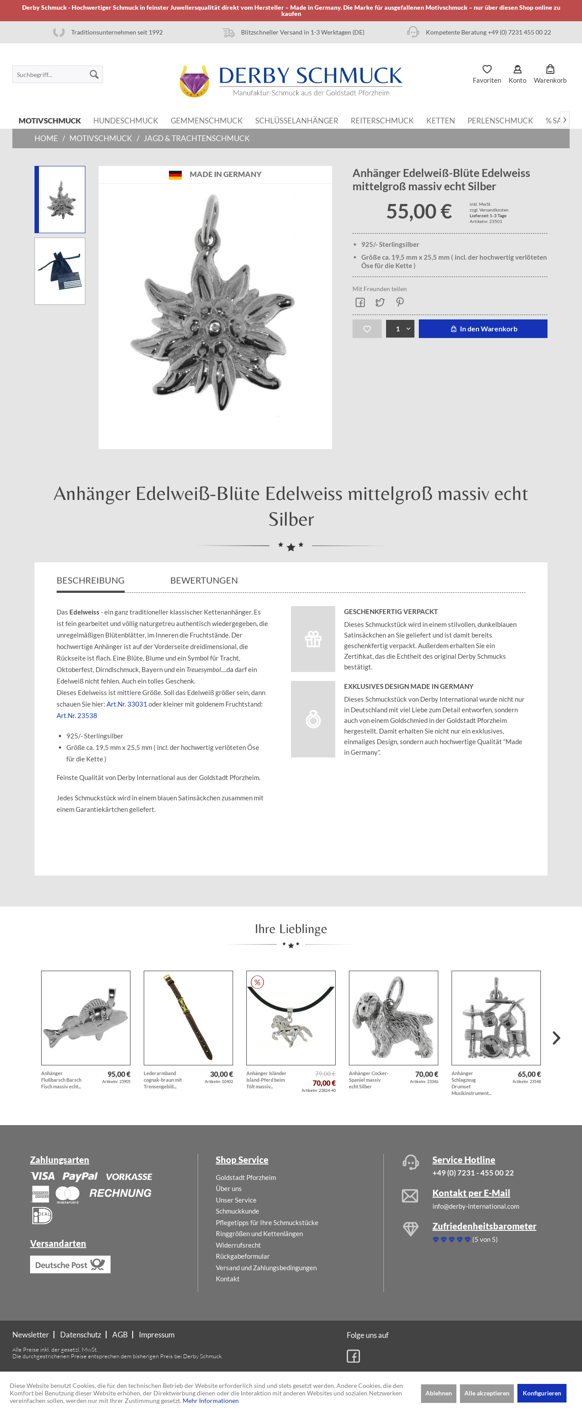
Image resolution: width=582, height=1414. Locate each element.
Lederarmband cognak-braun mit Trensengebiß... (163, 1079)
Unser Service (236, 1200)
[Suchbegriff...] (57, 74)
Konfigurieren (542, 1393)
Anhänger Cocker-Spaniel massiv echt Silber (369, 1079)
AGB (120, 1334)
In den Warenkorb (483, 328)
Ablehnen (438, 1393)
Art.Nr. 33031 (127, 704)
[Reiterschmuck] (382, 120)
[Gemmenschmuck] (207, 120)
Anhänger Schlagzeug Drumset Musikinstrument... (471, 1083)
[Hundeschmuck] (126, 120)
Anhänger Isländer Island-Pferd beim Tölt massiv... (266, 1079)
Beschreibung (91, 580)
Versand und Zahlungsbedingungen (266, 1268)
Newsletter (30, 1334)
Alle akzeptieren (486, 1393)
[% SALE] (558, 120)
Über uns (229, 1188)
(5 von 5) (465, 1239)
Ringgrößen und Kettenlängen (259, 1233)
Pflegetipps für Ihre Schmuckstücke (267, 1222)
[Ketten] (440, 120)
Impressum (157, 1334)
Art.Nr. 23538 (77, 715)
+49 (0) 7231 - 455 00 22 (473, 1172)
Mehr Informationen (211, 1400)
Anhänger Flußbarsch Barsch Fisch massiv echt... (61, 1079)
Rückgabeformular (243, 1256)
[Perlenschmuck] (500, 120)
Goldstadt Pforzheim (246, 1177)
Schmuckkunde (237, 1211)
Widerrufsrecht (238, 1245)
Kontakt (228, 1279)
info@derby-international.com (476, 1206)
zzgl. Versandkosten (489, 209)
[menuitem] (57, 74)
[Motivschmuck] (49, 120)
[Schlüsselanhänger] (297, 120)
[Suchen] (94, 74)
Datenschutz (80, 1334)
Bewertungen (205, 580)
